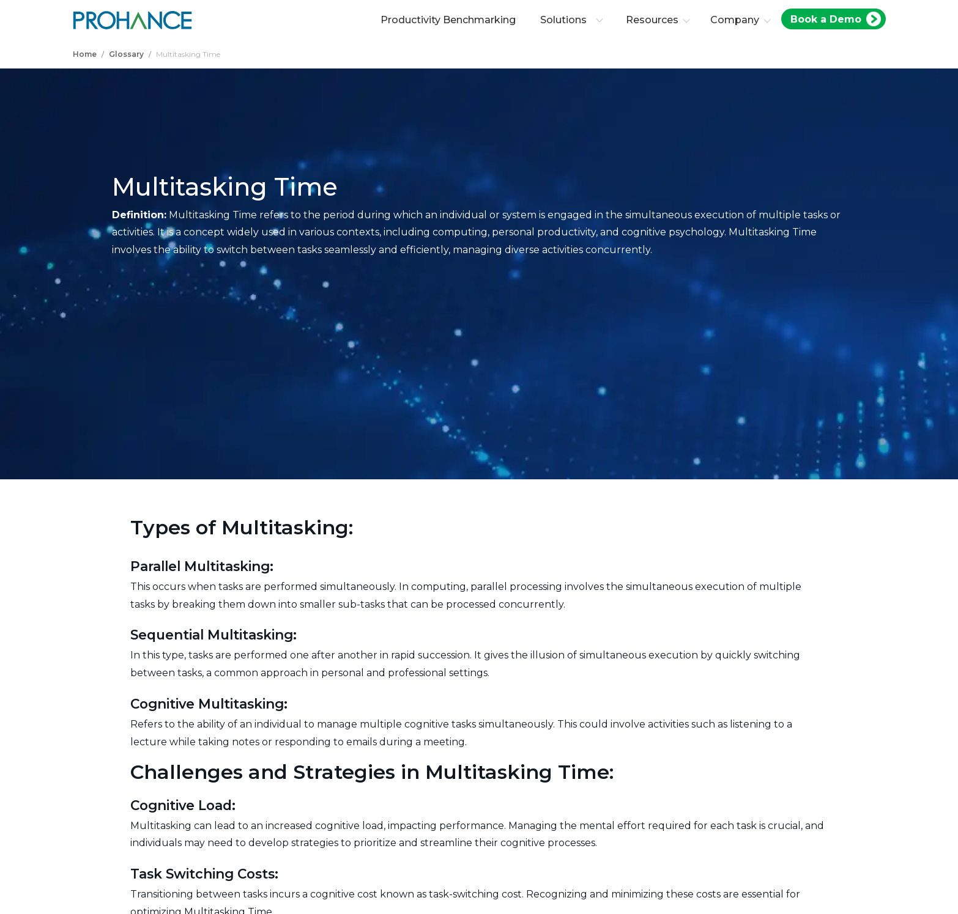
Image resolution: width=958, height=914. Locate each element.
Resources (652, 20)
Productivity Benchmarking (448, 20)
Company (734, 20)
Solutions (571, 20)
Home (85, 54)
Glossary (126, 54)
